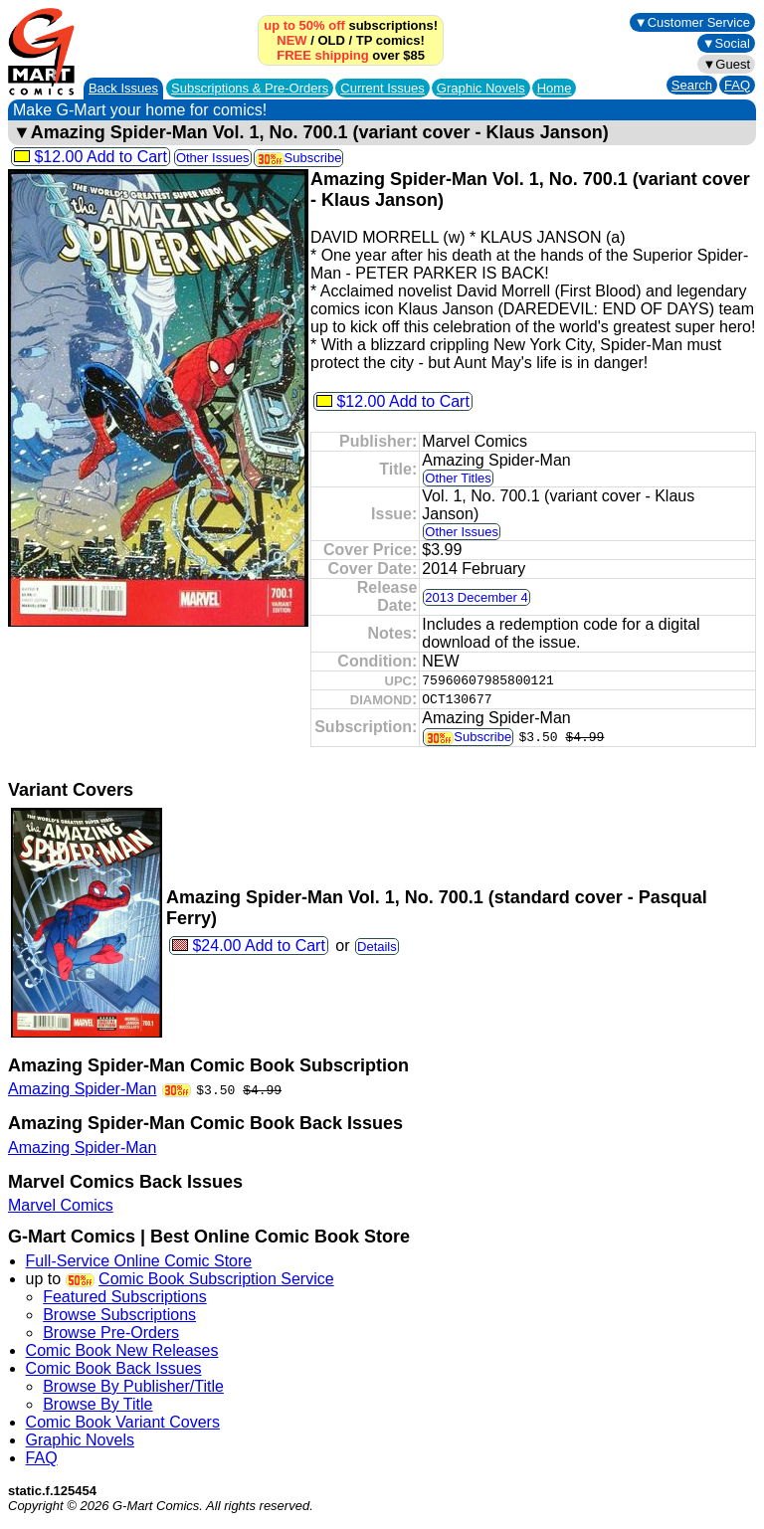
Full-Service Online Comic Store (139, 1260)
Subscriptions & (249, 88)
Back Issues (123, 88)
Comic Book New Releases (122, 1350)
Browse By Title (97, 1404)
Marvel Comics (60, 1205)
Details (377, 946)
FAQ (737, 85)
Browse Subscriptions (119, 1314)
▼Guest (726, 64)
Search (691, 85)
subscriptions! (351, 25)
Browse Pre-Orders (111, 1332)
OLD (330, 40)
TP (364, 40)
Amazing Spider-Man (82, 1088)
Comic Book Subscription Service (216, 1278)
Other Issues (213, 157)
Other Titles (457, 478)
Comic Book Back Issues (114, 1368)
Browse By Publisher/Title (133, 1386)
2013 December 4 (476, 597)
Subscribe (299, 157)
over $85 (351, 55)
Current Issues (382, 88)
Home (554, 88)
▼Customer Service (692, 22)
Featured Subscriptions (125, 1296)
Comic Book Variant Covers (123, 1422)
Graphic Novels (481, 88)
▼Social (726, 43)
